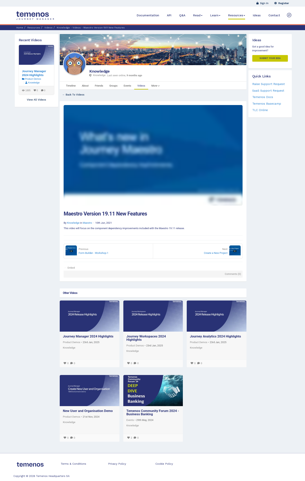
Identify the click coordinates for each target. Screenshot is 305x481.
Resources (236, 15)
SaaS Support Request (268, 90)
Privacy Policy (117, 463)
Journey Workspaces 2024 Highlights (146, 338)
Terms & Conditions (73, 463)
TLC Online (260, 110)
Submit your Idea (269, 58)
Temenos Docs (262, 97)
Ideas (257, 15)
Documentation (148, 15)
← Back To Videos (73, 94)
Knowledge (99, 71)
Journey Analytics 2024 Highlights (215, 336)
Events (130, 420)
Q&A (182, 15)
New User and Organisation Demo (88, 411)
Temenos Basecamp (266, 103)
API (169, 15)
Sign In (262, 3)
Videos (48, 27)
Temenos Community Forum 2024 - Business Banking (152, 412)
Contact (274, 15)
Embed (71, 267)
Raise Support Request (268, 84)
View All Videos (36, 99)
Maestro (87, 222)
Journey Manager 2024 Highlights (88, 336)
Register (281, 3)
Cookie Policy (164, 463)
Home (19, 27)
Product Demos (71, 342)
